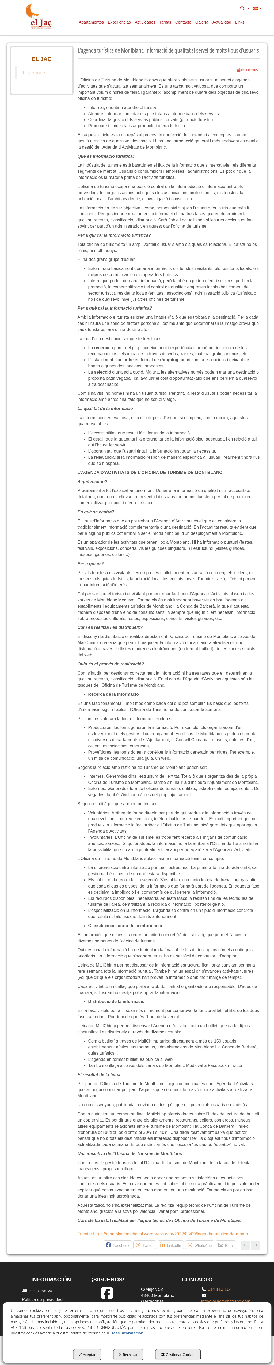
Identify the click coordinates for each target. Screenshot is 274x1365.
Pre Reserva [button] (37, 1290)
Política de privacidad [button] (42, 1299)
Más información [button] (128, 1333)
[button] (39, 16)
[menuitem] (244, 8)
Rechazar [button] (128, 1354)
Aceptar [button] (87, 1354)
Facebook (34, 73)
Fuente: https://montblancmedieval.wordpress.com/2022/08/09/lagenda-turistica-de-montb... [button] (165, 1234)
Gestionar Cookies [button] (178, 1354)
